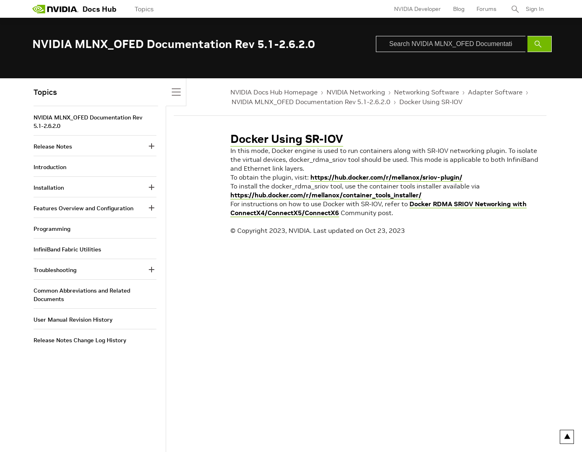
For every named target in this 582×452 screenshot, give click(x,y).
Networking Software (426, 92)
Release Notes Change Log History (80, 340)
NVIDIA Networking (356, 92)
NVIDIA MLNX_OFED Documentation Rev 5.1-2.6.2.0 (311, 102)
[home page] (55, 9)
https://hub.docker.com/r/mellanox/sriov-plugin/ (386, 177)
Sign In (535, 9)
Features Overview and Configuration (83, 208)
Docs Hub (99, 9)
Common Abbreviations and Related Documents (82, 295)
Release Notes (53, 146)
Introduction (50, 167)
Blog (458, 9)
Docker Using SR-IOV (430, 102)
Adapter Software (495, 92)
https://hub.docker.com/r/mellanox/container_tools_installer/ (326, 195)
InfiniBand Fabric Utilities (67, 249)
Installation (49, 187)
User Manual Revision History (73, 319)
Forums (486, 9)
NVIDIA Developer (417, 9)
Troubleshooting (55, 270)
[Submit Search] (539, 44)
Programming (52, 228)
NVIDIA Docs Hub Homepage (274, 92)
